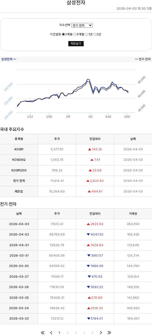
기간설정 (55, 34)
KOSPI (19, 149)
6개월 (80, 34)
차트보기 (76, 43)
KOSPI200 (19, 170)
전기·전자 (19, 181)
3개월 (68, 34)
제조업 (19, 191)
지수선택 (64, 25)
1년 (90, 34)
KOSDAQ (19, 160)
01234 (82, 25)
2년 (98, 34)
